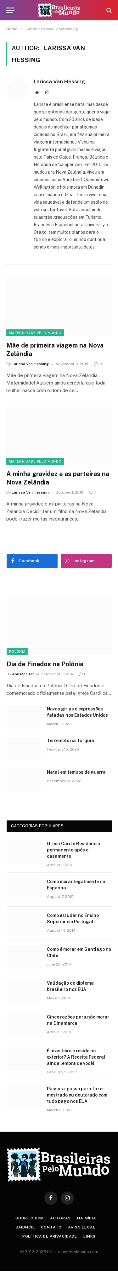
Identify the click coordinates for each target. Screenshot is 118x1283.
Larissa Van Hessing (59, 81)
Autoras (60, 1218)
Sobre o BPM (29, 1218)
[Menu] (10, 10)
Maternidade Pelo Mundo (35, 333)
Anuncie (25, 1227)
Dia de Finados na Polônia (45, 664)
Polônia (17, 651)
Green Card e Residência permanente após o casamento (73, 850)
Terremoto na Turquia (70, 740)
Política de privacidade (49, 1236)
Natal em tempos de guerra (76, 772)
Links (89, 1236)
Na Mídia (86, 1218)
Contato (51, 1227)
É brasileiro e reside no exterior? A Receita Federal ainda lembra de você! (76, 1057)
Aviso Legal (81, 1227)
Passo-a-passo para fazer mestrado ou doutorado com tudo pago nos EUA (77, 1095)
